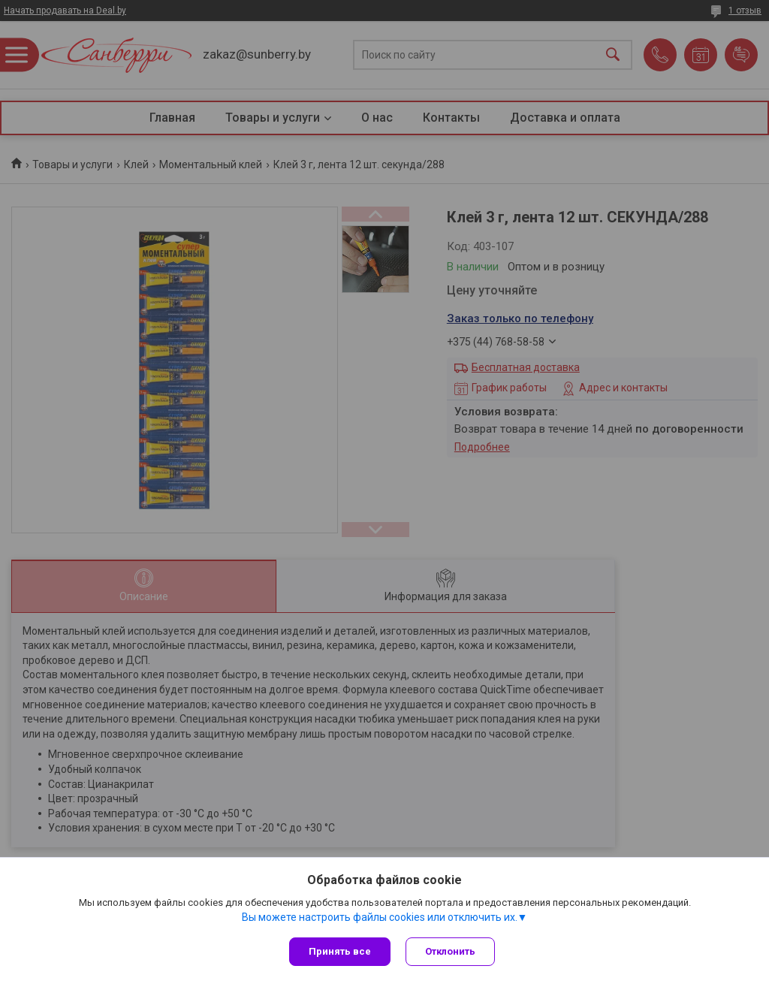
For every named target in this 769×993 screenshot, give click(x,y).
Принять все (340, 951)
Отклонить (450, 951)
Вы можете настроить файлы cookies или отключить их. (379, 917)
